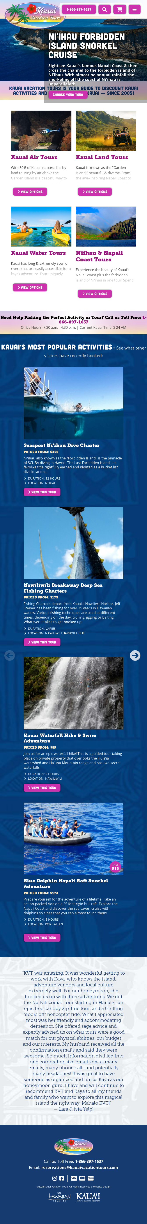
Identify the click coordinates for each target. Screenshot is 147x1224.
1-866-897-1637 (89, 1161)
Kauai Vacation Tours (56, 1186)
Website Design (101, 1186)
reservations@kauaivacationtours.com (79, 1167)
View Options (30, 192)
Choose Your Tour (68, 94)
